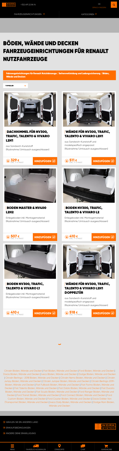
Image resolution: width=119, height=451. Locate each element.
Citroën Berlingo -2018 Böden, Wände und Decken (32, 377)
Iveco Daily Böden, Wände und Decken (70, 402)
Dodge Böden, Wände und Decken (97, 374)
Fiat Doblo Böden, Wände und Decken (79, 388)
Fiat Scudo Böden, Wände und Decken (56, 391)
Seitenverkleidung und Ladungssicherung (80, 73)
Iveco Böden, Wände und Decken (59, 374)
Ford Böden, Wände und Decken (96, 370)
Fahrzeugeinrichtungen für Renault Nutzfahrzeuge (31, 73)
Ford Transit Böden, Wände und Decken (38, 395)
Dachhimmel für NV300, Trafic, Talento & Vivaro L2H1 (28, 136)
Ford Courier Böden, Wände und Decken (69, 398)
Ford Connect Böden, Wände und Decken (83, 395)
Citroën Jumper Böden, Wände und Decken (66, 381)
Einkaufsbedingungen (18, 427)
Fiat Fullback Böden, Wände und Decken (57, 384)
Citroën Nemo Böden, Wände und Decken (83, 377)
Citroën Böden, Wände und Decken (23, 370)
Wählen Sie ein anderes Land (22, 422)
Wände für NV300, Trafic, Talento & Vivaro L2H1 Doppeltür (87, 288)
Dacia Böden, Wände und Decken (21, 374)
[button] (15, 85)
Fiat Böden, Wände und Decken (60, 370)
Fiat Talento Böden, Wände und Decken (35, 388)
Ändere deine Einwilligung (21, 433)
